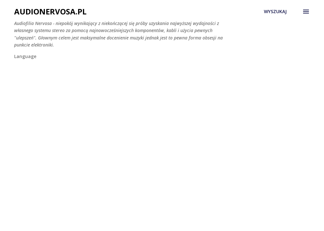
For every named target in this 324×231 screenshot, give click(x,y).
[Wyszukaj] (275, 11)
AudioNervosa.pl (50, 11)
